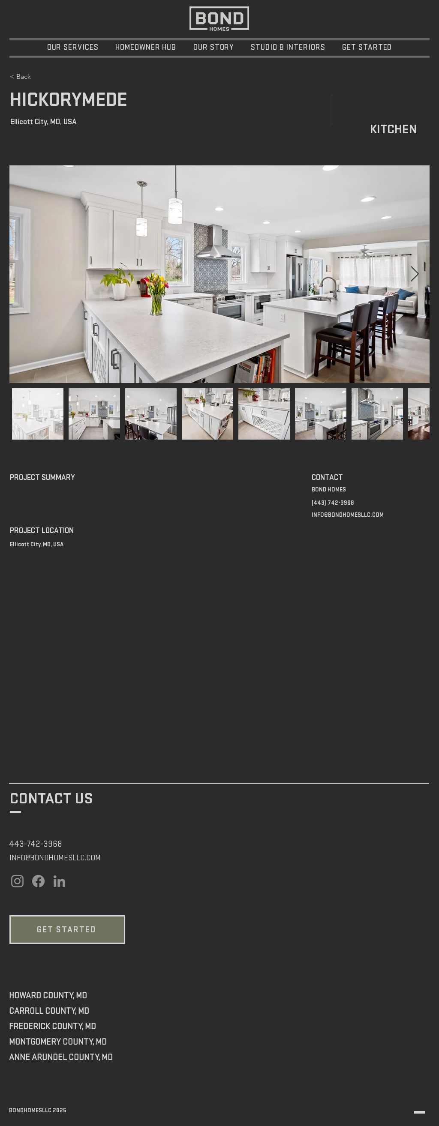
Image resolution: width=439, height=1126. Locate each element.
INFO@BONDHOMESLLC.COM (348, 514)
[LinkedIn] (59, 881)
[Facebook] (38, 881)
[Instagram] (17, 881)
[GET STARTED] (67, 929)
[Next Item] (415, 274)
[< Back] (40, 76)
